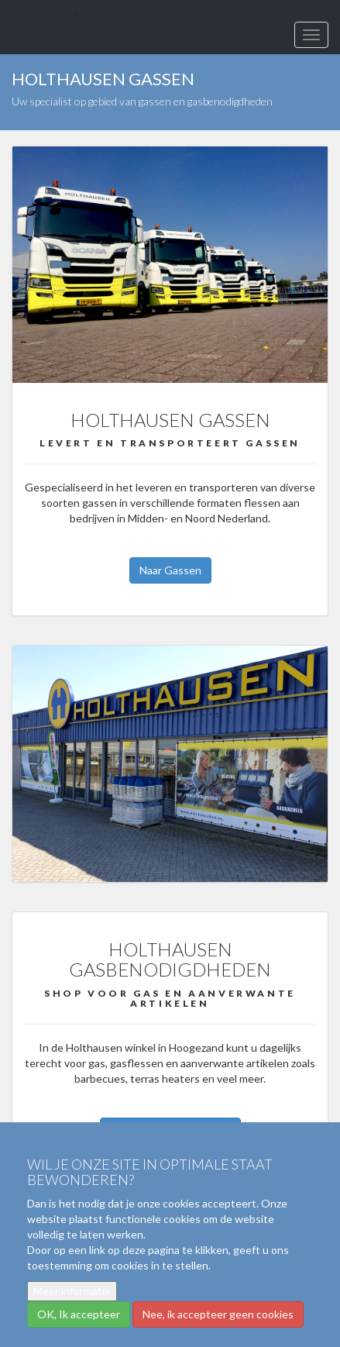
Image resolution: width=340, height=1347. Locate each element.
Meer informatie (72, 1290)
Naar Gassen (170, 570)
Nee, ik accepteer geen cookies (218, 1314)
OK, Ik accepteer (78, 1314)
